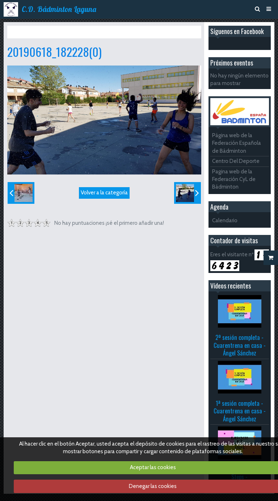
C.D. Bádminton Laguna (59, 9)
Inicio (24, 32)
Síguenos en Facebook (237, 31)
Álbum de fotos (53, 32)
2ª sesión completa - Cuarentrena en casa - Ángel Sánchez (240, 345)
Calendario (224, 220)
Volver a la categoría (104, 192)
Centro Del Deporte (236, 161)
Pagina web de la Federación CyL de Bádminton (234, 179)
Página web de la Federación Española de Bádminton (236, 143)
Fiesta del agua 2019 (99, 32)
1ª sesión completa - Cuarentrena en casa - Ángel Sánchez (240, 411)
